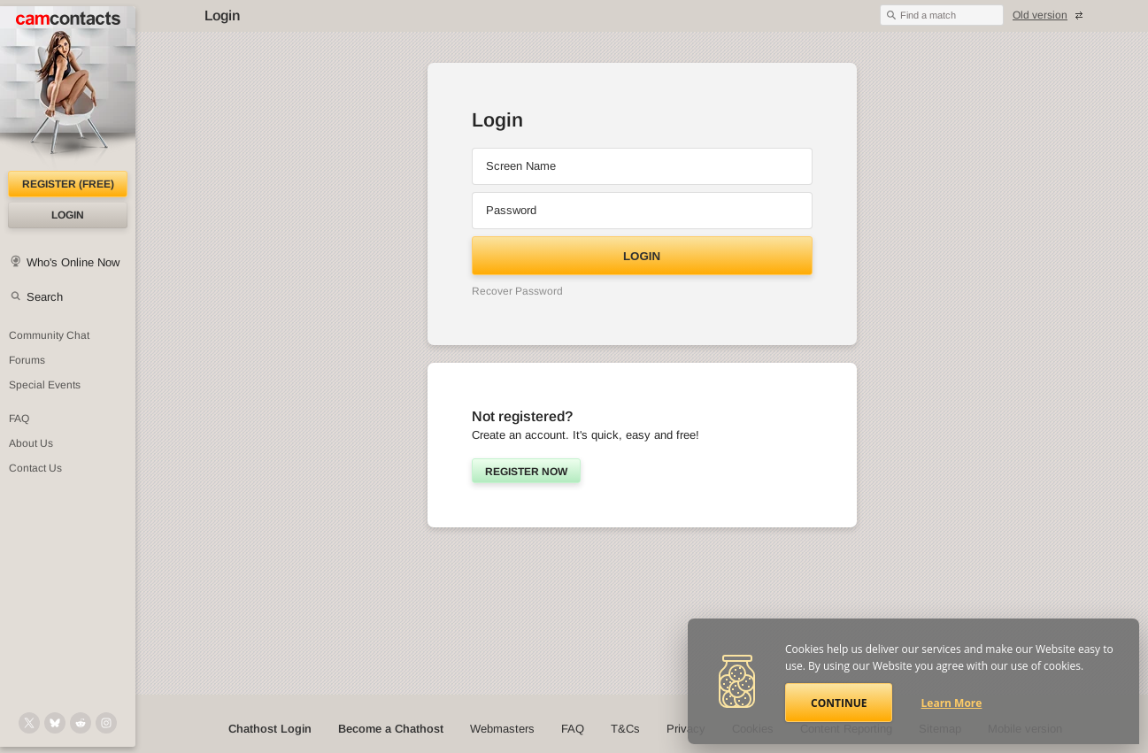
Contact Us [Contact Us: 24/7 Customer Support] (35, 468)
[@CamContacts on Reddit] (80, 723)
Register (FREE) (68, 184)
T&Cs (625, 728)
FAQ (572, 728)
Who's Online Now (73, 262)
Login (67, 215)
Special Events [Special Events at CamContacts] (45, 385)
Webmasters (502, 728)
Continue (839, 703)
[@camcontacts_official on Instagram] (106, 723)
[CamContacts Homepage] (67, 88)
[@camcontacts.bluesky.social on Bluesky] (54, 723)
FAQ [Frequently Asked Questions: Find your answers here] (19, 418)
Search (45, 297)
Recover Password (517, 291)
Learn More (951, 703)
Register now (526, 471)
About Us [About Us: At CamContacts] (31, 443)
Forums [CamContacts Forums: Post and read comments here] (27, 360)
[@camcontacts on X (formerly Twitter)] (29, 723)
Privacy (685, 728)
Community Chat (49, 335)
